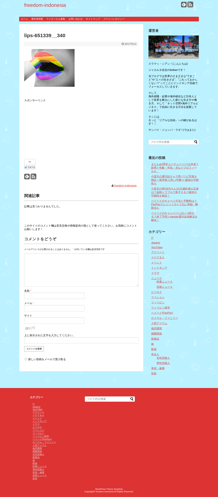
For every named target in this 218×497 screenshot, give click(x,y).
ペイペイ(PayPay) (162, 312)
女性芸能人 (163, 358)
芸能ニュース (165, 287)
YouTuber (157, 247)
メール (29, 303)
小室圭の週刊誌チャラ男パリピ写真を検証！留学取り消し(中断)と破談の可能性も (175, 180)
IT (152, 238)
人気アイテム (159, 323)
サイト (28, 315)
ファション (158, 297)
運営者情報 (37, 19)
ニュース (156, 278)
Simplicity (118, 489)
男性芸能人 (163, 363)
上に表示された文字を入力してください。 (49, 335)
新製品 (155, 338)
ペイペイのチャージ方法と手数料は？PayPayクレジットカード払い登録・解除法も (174, 204)
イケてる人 (158, 257)
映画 (154, 349)
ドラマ (155, 273)
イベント (156, 262)
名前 (27, 290)
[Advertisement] (52, 128)
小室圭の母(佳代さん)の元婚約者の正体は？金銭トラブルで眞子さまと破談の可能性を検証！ (175, 192)
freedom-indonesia (45, 5)
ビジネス (156, 292)
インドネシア (159, 267)
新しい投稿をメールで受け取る (47, 359)
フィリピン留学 (160, 307)
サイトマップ (93, 19)
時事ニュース (165, 281)
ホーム (24, 19)
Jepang (155, 242)
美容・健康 (158, 368)
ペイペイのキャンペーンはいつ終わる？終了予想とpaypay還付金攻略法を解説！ (174, 217)
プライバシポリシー (113, 19)
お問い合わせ (76, 19)
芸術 (154, 373)
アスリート (158, 252)
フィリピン (158, 302)
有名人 (155, 354)
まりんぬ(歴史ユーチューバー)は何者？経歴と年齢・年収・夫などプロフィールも (175, 168)
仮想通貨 (156, 328)
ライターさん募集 (55, 19)
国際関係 (156, 333)
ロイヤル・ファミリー (164, 318)
